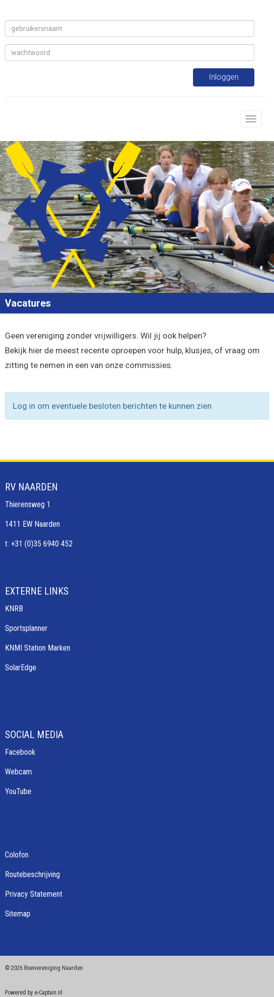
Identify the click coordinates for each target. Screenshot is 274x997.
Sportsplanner (26, 628)
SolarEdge (20, 667)
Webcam (18, 771)
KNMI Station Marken (37, 648)
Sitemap (17, 913)
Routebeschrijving (32, 874)
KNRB (14, 608)
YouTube (18, 791)
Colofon (16, 854)
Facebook (20, 752)
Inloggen (224, 77)
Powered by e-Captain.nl (33, 992)
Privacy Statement (33, 894)
